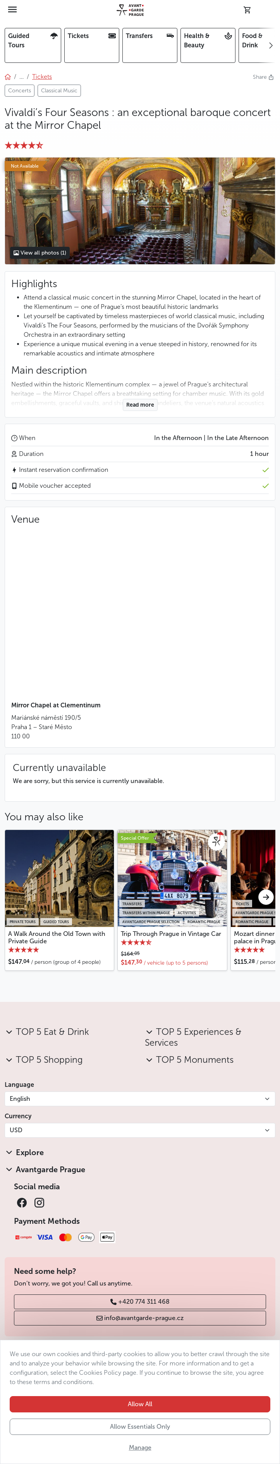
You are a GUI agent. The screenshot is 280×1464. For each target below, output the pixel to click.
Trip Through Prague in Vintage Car (171, 933)
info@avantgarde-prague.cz (140, 1318)
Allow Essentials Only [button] (140, 1426)
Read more (140, 405)
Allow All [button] (140, 1404)
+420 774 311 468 (140, 1301)
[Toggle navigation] (12, 10)
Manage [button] (140, 1447)
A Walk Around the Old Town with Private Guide (56, 937)
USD (16, 1130)
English (20, 1098)
